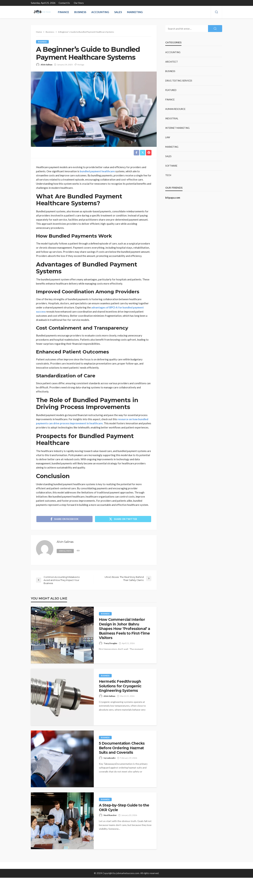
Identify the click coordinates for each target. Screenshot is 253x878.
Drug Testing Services (178, 80)
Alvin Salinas (46, 64)
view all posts (65, 551)
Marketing (135, 12)
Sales (118, 12)
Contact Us (64, 3)
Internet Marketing (177, 128)
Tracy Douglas (110, 643)
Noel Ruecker (110, 815)
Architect (171, 61)
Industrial (171, 118)
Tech (168, 175)
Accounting (100, 12)
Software (171, 165)
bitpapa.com (172, 197)
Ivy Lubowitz (109, 758)
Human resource (175, 109)
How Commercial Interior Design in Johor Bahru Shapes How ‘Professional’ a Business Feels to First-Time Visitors (124, 629)
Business (80, 12)
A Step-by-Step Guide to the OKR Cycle (124, 807)
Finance (63, 12)
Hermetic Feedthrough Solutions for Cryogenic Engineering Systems (120, 686)
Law (167, 137)
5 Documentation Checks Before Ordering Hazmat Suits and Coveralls (122, 748)
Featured (170, 90)
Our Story (79, 3)
